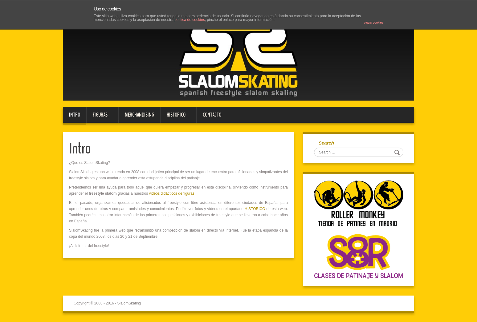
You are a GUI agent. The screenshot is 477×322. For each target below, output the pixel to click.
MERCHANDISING (139, 114)
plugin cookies (373, 22)
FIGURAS (99, 117)
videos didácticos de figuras (171, 193)
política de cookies (189, 20)
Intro (74, 114)
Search (326, 142)
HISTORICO (175, 117)
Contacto (212, 114)
